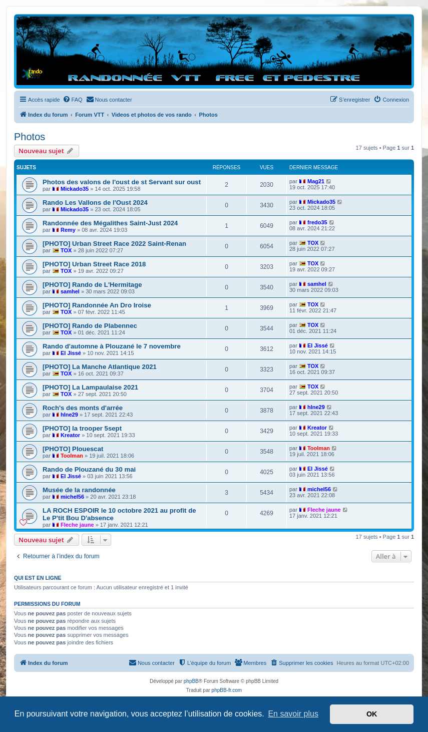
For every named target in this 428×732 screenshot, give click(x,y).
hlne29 (69, 415)
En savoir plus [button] (293, 713)
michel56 (72, 497)
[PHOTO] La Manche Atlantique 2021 (100, 367)
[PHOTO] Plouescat (73, 449)
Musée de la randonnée (79, 490)
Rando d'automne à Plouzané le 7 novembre (112, 346)
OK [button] (371, 714)
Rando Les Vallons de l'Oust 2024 (95, 202)
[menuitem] (73, 100)
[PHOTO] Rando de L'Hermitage (92, 284)
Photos (29, 136)
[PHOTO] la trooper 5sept (82, 428)
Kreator (70, 435)
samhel (70, 291)
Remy (68, 230)
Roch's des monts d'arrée (83, 408)
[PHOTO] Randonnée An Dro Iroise (97, 305)
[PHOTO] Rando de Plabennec (90, 325)
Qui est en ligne (38, 578)
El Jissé (71, 353)
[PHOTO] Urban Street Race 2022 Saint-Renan (114, 243)
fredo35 (317, 222)
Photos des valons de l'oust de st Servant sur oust (122, 182)
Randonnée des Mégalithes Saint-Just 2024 (110, 223)
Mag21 (315, 181)
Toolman (72, 456)
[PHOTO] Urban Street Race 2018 (94, 264)
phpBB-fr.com (227, 690)
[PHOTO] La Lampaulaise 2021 (90, 387)
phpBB (191, 681)
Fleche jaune (77, 525)
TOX (66, 250)
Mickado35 (75, 189)
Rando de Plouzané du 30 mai (89, 469)
